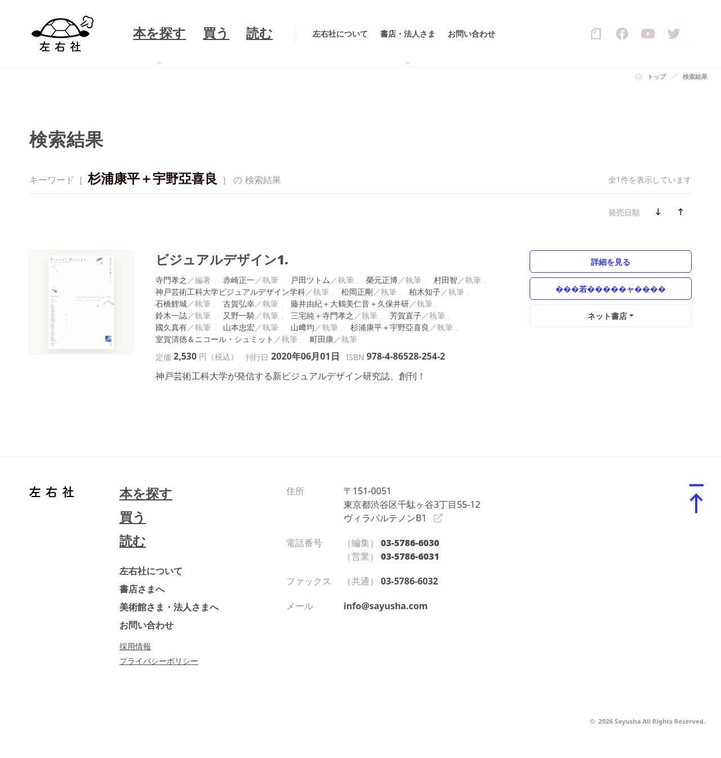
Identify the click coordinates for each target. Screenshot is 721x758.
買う (132, 517)
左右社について (151, 571)
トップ (656, 76)
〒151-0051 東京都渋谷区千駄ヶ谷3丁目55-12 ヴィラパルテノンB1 (412, 504)
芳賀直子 (405, 315)
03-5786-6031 (410, 556)
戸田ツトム (310, 279)
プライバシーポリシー (158, 660)
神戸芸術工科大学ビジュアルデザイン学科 (230, 291)
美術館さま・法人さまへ (169, 607)
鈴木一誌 (171, 315)
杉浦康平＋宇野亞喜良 (389, 327)
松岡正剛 (357, 291)
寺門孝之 (171, 279)
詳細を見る (610, 261)
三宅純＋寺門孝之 (322, 315)
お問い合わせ (146, 625)
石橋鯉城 (171, 303)
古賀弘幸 (239, 303)
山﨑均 (302, 327)
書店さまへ (141, 589)
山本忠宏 (239, 327)
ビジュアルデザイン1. (221, 259)
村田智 (445, 279)
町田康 (321, 339)
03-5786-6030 (410, 543)
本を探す (145, 493)
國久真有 (171, 327)
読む (132, 540)
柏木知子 (424, 291)
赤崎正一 (239, 279)
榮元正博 (382, 279)
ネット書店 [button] (607, 316)
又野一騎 (239, 315)
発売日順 (624, 212)
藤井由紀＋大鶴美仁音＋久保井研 (350, 303)
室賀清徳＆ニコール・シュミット (214, 339)
